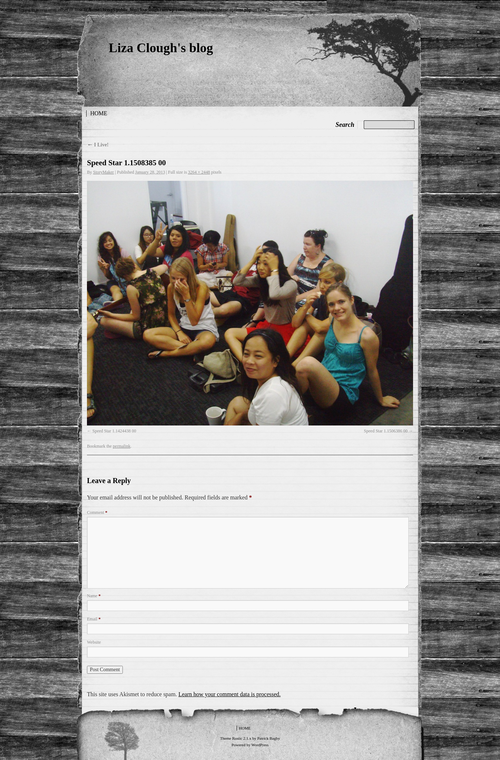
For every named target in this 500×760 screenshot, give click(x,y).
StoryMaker (103, 172)
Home (98, 113)
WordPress (259, 745)
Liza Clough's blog (161, 48)
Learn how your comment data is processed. (229, 694)
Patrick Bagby (268, 738)
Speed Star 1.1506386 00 (386, 430)
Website (94, 642)
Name (94, 595)
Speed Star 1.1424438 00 (114, 430)
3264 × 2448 (199, 172)
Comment (97, 512)
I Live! (98, 145)
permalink (121, 446)
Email (94, 619)
